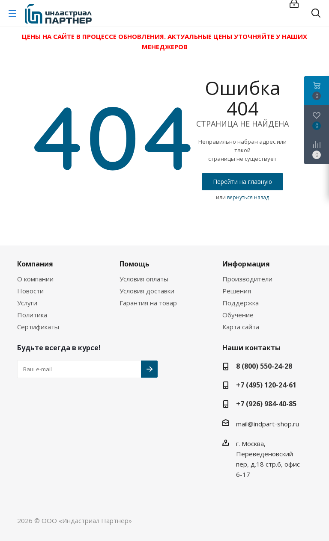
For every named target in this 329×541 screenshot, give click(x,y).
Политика (32, 314)
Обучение (238, 314)
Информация (246, 264)
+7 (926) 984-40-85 (266, 403)
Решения (236, 291)
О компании (35, 279)
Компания (35, 264)
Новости (30, 291)
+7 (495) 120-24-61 (266, 385)
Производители (247, 279)
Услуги (27, 303)
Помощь (135, 264)
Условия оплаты (144, 279)
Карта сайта (240, 326)
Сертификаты (38, 326)
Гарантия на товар (148, 303)
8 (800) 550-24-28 (264, 366)
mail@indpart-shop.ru (267, 424)
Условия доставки (147, 291)
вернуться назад (248, 197)
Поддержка (240, 303)
